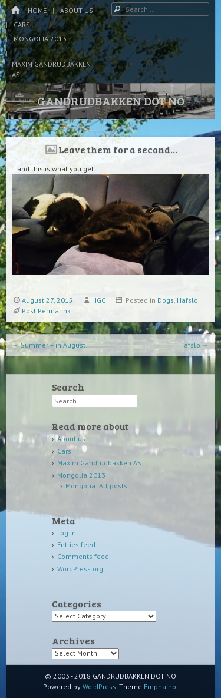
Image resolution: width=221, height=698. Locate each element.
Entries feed (76, 544)
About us (76, 10)
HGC (98, 300)
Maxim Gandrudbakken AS (51, 69)
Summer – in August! (50, 344)
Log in (66, 532)
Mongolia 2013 (40, 38)
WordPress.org (80, 568)
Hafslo (187, 300)
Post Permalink (46, 310)
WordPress (99, 686)
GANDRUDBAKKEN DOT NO (110, 100)
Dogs (165, 300)
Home (37, 10)
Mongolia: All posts (96, 485)
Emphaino (160, 686)
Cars (22, 24)
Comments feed (83, 556)
